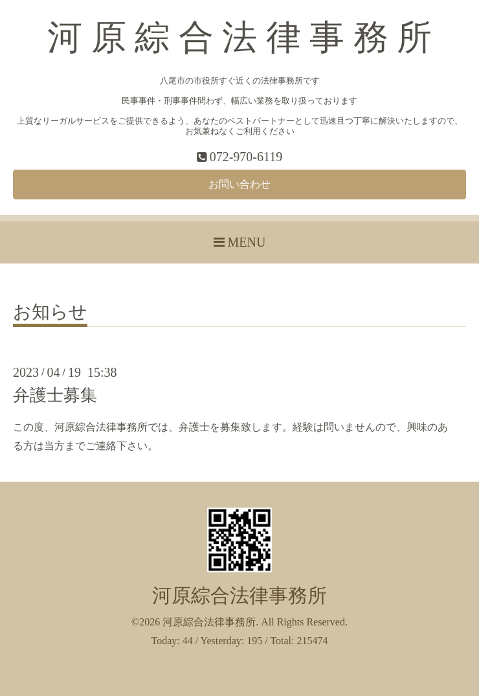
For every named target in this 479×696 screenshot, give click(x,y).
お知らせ (50, 312)
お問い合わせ (239, 184)
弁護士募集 (55, 395)
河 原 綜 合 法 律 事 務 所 (239, 37)
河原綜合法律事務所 (239, 596)
